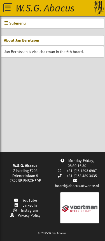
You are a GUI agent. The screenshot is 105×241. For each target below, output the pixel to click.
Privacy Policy (25, 215)
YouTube (25, 200)
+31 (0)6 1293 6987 (81, 170)
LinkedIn (25, 205)
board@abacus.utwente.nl (77, 185)
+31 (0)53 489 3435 (81, 175)
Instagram (25, 210)
